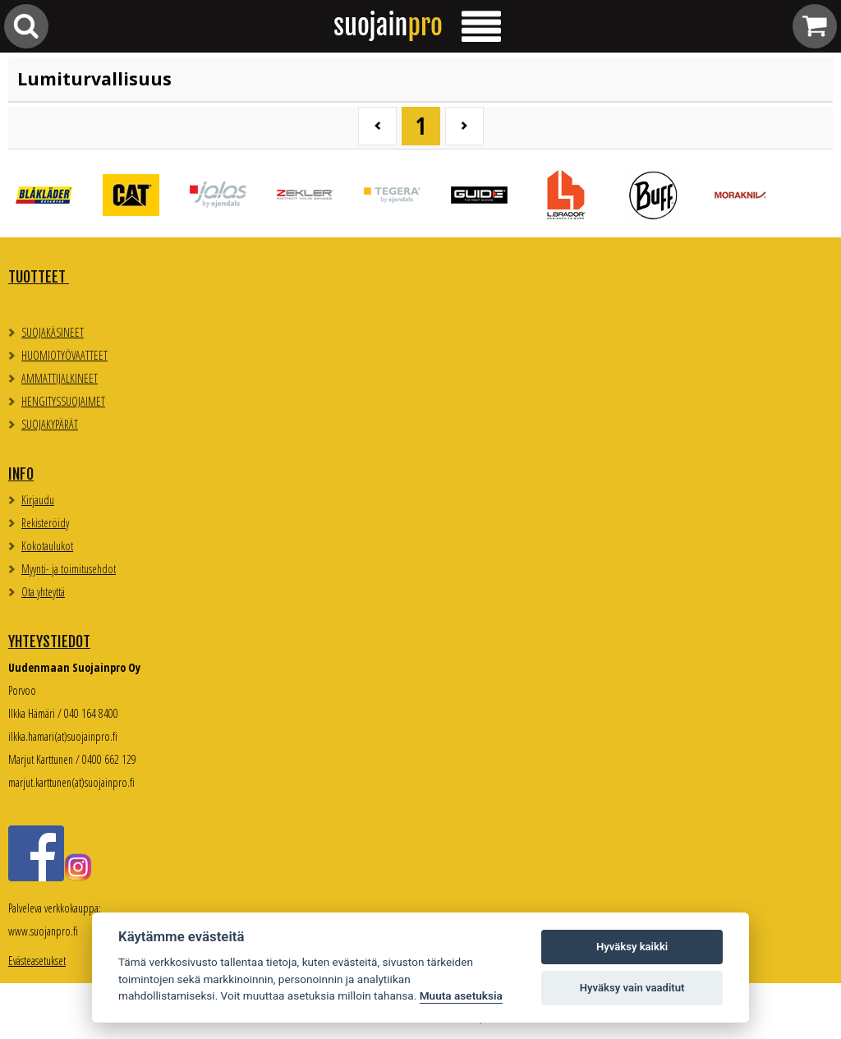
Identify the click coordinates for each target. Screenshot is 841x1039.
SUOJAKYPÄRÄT (49, 424)
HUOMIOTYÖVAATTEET (64, 355)
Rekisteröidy (45, 523)
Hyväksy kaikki (632, 946)
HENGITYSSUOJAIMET (63, 401)
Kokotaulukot (47, 546)
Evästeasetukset (37, 960)
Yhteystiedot (49, 641)
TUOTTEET (38, 277)
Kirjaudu (37, 500)
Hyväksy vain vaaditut (632, 988)
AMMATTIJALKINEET (59, 378)
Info (21, 474)
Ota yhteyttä (43, 592)
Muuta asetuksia (461, 995)
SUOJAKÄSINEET (52, 332)
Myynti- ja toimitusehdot (68, 569)
